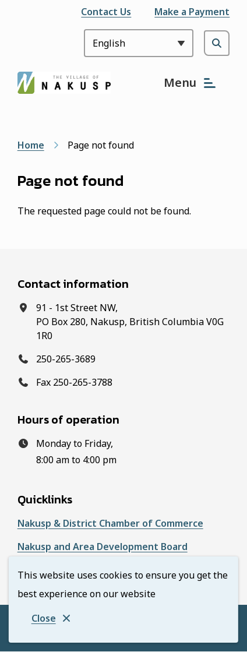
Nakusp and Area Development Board (102, 546)
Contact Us (106, 11)
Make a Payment (192, 11)
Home (30, 145)
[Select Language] (138, 43)
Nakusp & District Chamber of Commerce (110, 523)
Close (43, 618)
